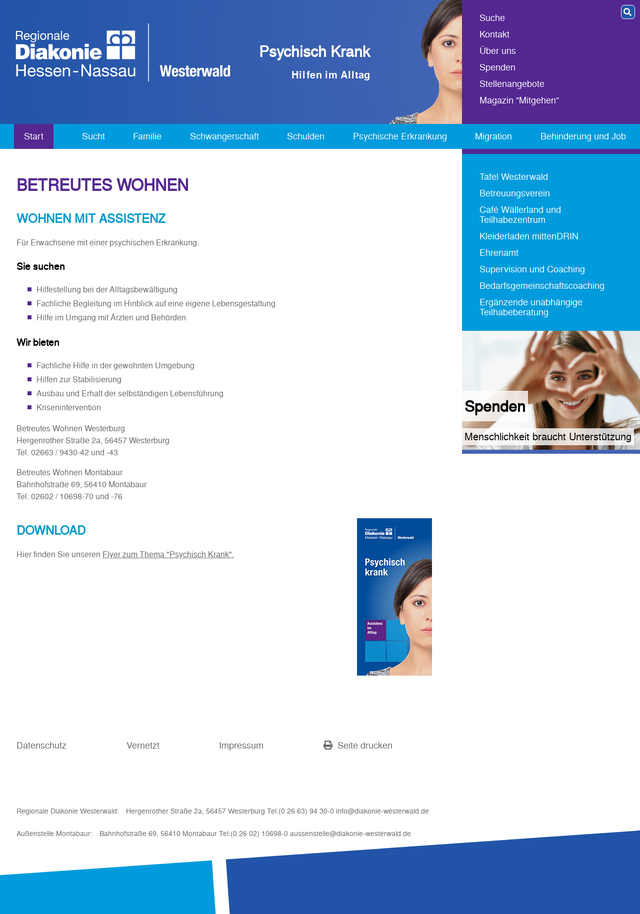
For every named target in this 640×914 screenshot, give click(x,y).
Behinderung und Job (583, 136)
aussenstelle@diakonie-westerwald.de (350, 834)
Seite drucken (358, 745)
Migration (493, 136)
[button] (628, 12)
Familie (147, 136)
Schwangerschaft (224, 136)
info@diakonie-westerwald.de (382, 811)
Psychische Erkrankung (400, 136)
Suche (492, 18)
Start (34, 136)
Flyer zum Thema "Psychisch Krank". (168, 554)
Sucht (93, 136)
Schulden (305, 136)
